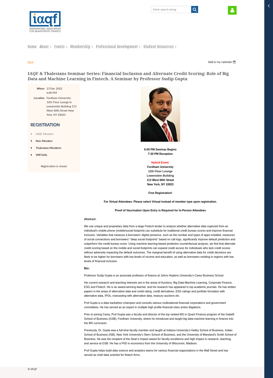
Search (194, 9)
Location (39, 97)
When (40, 88)
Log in (232, 10)
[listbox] (222, 62)
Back (31, 62)
